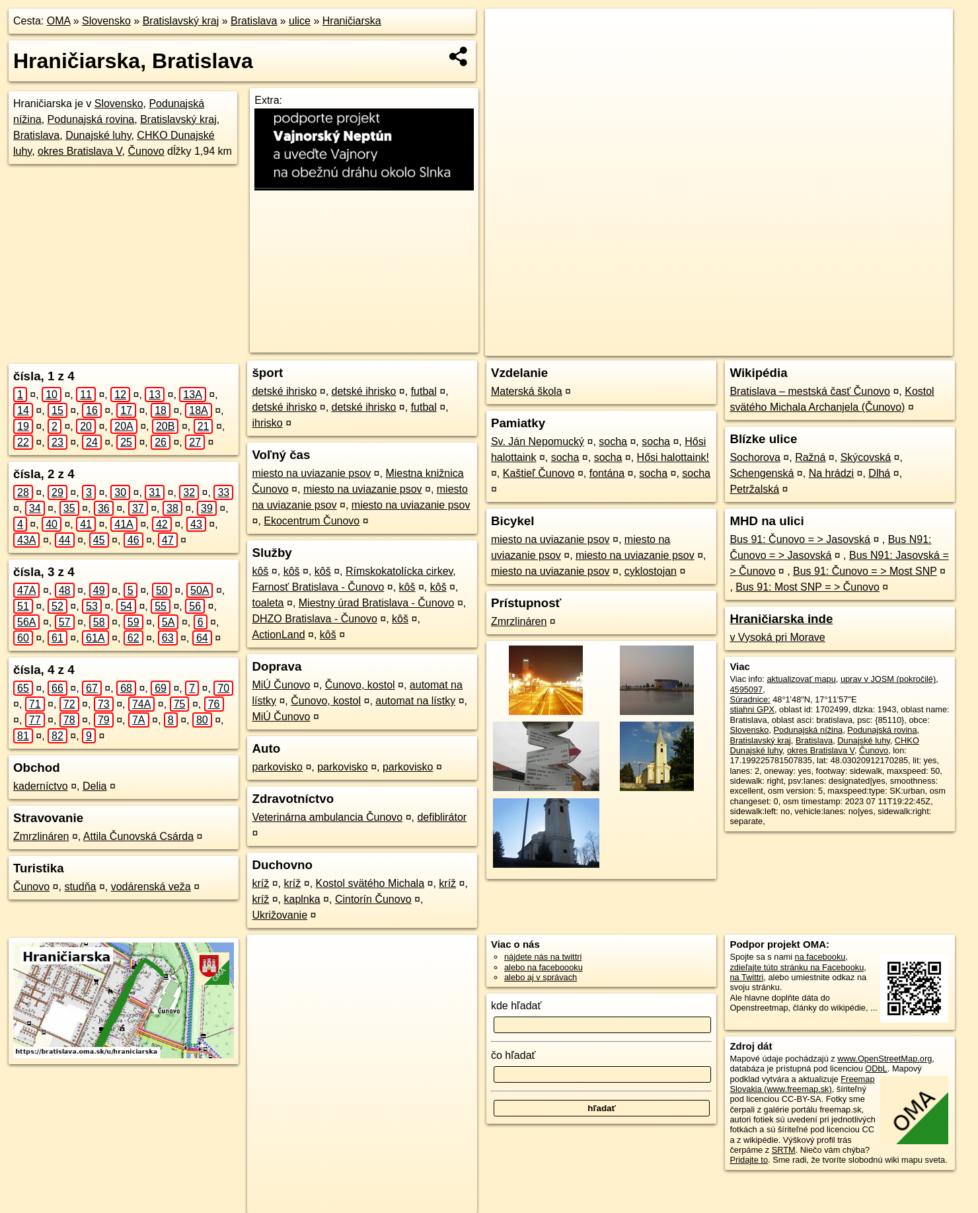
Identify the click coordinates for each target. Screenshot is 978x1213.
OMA (59, 20)
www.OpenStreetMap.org (884, 1059)
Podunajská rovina (91, 119)
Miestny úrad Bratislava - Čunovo (377, 602)
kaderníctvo (40, 786)
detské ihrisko (284, 391)
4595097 (746, 689)
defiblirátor (442, 817)
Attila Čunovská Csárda (138, 836)
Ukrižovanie (279, 915)
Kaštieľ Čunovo (539, 473)
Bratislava (254, 20)
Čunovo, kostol (360, 684)
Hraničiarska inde (781, 619)
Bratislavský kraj (181, 20)
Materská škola (526, 391)
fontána (606, 473)
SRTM (784, 1150)
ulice (300, 20)
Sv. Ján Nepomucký (537, 441)
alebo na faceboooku (543, 967)
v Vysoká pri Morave (777, 637)
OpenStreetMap (702, 346)
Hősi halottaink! (673, 457)
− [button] (508, 52)
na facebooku (820, 957)
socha (613, 441)
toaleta (267, 602)
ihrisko (267, 423)
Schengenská (762, 473)
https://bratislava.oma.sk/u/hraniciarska (882, 346)
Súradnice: (750, 699)
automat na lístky (415, 700)
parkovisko (277, 767)
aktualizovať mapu (801, 679)
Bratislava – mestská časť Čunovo (810, 391)
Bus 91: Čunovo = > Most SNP (865, 571)
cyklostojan (650, 571)
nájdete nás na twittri (543, 957)
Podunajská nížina (808, 730)
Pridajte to (749, 1160)
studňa (80, 886)
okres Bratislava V (80, 151)
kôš (260, 571)
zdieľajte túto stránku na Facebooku (797, 967)
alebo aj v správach (540, 977)
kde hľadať (516, 1005)
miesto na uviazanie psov (311, 473)
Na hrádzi (831, 473)
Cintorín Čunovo (373, 899)
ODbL (876, 1068)
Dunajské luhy (98, 135)
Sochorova (755, 457)
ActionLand (278, 634)
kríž (260, 883)
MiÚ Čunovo (281, 684)
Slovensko (106, 20)
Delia (94, 786)
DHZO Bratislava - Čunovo (314, 618)
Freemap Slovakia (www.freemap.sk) (802, 1084)
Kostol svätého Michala (370, 883)
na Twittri (746, 977)
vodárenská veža (151, 886)
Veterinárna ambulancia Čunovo (327, 817)
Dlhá (879, 473)
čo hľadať (513, 1055)
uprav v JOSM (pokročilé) (888, 679)
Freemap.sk (770, 346)
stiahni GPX (752, 709)
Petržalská (754, 489)
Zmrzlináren (41, 836)
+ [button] (508, 31)
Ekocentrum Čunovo (311, 520)
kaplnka (302, 899)
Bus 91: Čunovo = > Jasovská (800, 539)
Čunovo (146, 151)
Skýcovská (866, 457)
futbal (424, 391)
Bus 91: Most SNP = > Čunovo (807, 587)
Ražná (810, 457)
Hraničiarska (351, 20)
